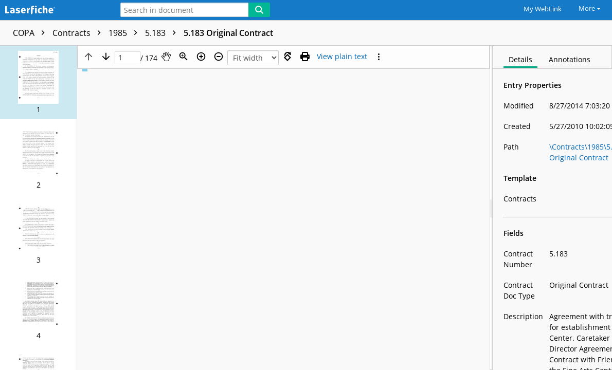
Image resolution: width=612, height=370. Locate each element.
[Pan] (166, 56)
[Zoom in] (201, 56)
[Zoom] (183, 56)
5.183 (163, 33)
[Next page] (106, 56)
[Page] (127, 58)
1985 (125, 33)
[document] (552, 208)
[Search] (259, 10)
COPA (31, 33)
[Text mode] (342, 56)
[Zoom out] (218, 56)
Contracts (79, 33)
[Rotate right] (287, 56)
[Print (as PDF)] (305, 56)
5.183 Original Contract (228, 33)
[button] (38, 82)
